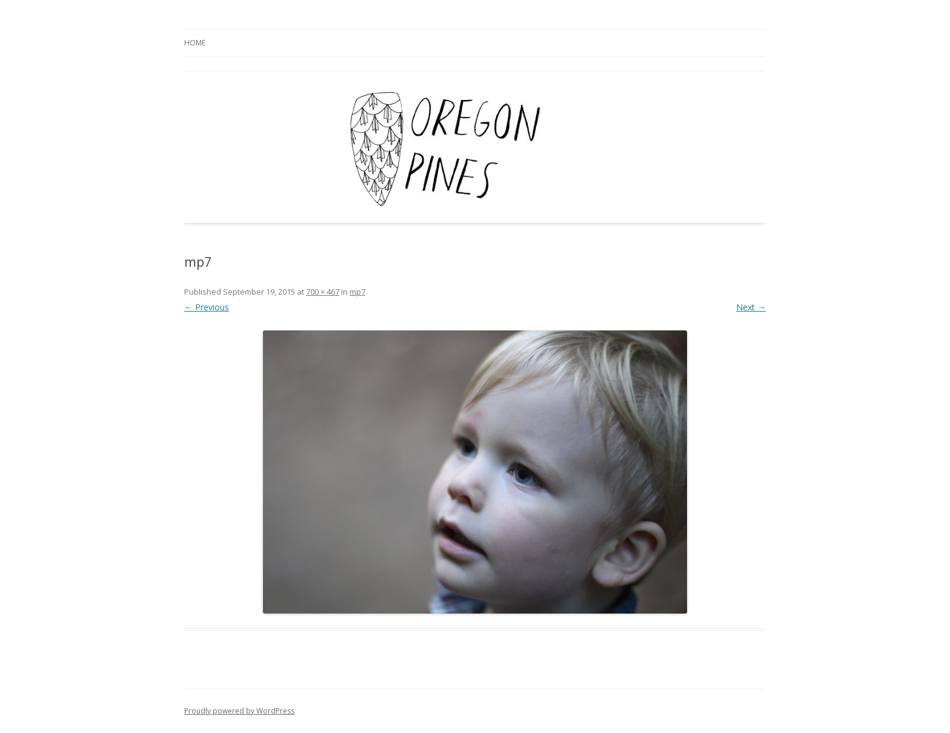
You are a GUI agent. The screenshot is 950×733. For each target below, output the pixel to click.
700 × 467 (322, 291)
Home (194, 43)
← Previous (206, 307)
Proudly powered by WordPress (239, 711)
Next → (751, 307)
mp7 (357, 291)
